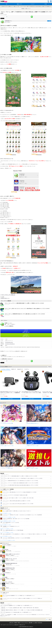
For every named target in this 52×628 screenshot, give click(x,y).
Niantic (2, 356)
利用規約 (15, 622)
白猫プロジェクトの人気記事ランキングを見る (7, 528)
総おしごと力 (23, 356)
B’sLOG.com (40, 622)
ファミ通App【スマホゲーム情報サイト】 (6, 6)
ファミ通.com (35, 622)
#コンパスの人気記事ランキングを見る (6, 513)
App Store (26, 331)
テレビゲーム (27, 369)
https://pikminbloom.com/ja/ (9, 342)
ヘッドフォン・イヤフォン (5, 369)
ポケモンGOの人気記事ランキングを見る (6, 536)
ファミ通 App (3, 1)
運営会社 (19, 622)
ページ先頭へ (49, 619)
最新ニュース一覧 (16, 6)
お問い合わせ (11, 622)
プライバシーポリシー (24, 622)
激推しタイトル (27, 8)
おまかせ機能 (9, 356)
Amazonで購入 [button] (10, 398)
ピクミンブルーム (13, 356)
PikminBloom (5, 356)
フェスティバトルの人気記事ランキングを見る (7, 532)
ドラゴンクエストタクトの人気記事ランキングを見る (8, 540)
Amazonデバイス (20, 369)
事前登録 (23, 8)
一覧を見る (49, 366)
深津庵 (20, 356)
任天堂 (17, 356)
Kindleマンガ (13, 369)
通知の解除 (30, 622)
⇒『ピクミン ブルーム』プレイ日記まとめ (7, 294)
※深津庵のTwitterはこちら (4, 298)
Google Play (26, 335)
